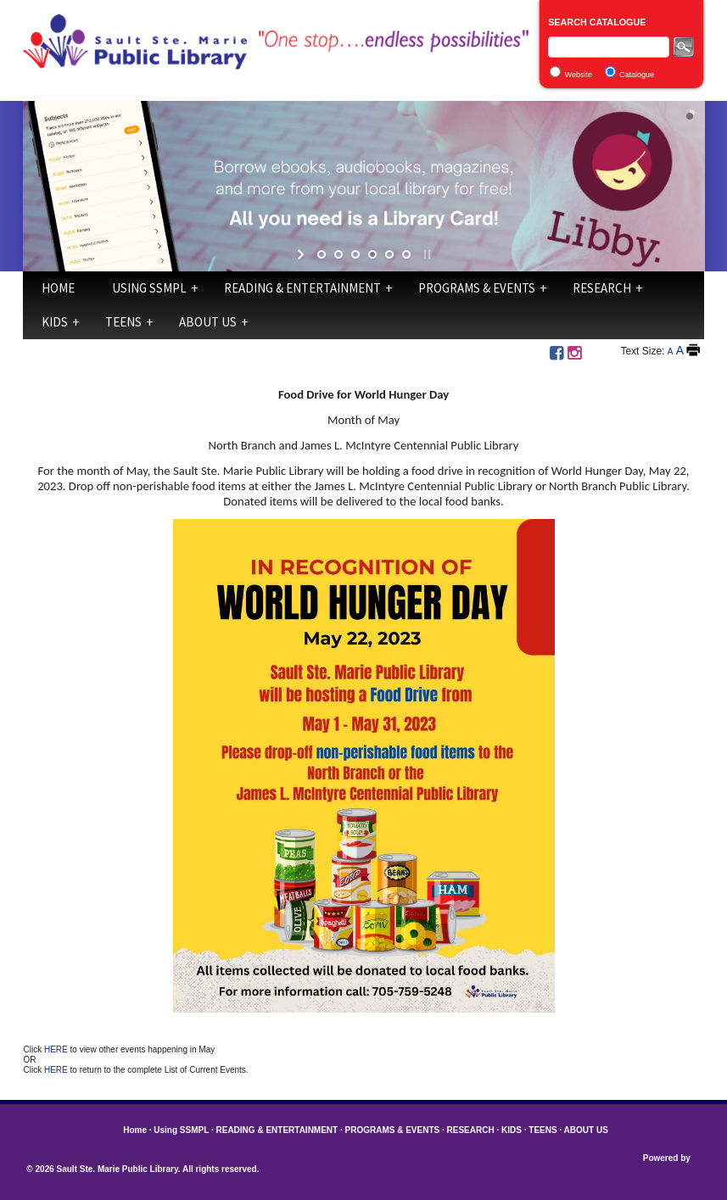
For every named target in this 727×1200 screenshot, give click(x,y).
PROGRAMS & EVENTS (476, 288)
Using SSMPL (149, 288)
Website (578, 74)
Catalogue (636, 74)
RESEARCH (602, 288)
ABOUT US (208, 322)
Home (58, 288)
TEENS (123, 322)
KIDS (55, 322)
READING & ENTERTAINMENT (302, 288)
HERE (57, 1049)
